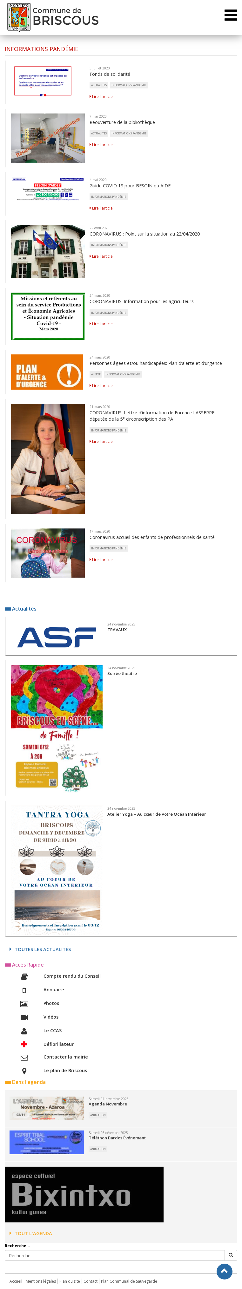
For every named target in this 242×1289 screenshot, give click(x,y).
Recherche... (17, 1245)
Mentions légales (41, 1281)
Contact (90, 1281)
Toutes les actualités (40, 949)
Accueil (16, 1281)
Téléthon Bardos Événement (117, 1138)
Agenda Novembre (108, 1104)
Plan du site (69, 1281)
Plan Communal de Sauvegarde (129, 1281)
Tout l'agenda (31, 1233)
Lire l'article (101, 96)
